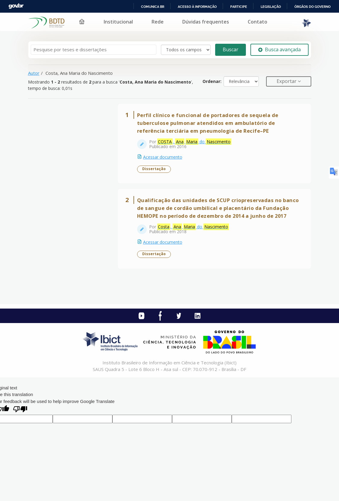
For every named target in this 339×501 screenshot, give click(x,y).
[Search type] (186, 50)
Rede (158, 21)
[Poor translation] (20, 410)
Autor (33, 73)
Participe (238, 6)
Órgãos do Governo (312, 6)
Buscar (230, 49)
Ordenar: (211, 81)
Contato (257, 21)
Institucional (118, 21)
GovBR (16, 6)
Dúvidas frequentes (205, 21)
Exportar (287, 81)
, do (194, 141)
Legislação (271, 6)
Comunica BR (152, 6)
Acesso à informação (197, 6)
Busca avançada (279, 49)
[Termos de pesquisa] (93, 50)
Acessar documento (162, 157)
